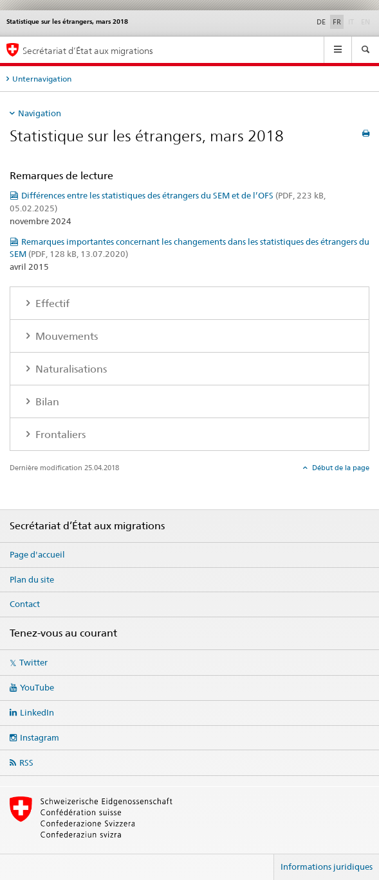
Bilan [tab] (46, 402)
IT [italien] (352, 21)
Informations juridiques (327, 866)
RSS (26, 762)
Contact (25, 604)
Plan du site (32, 579)
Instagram (39, 737)
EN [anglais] (367, 21)
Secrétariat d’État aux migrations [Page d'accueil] (88, 50)
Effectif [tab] (51, 303)
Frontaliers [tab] (59, 434)
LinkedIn (37, 712)
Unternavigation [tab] (41, 79)
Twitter (33, 662)
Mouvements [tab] (65, 336)
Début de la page (339, 467)
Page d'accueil (37, 554)
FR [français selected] (337, 21)
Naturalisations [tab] (70, 369)
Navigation (39, 113)
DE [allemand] (321, 21)
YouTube (37, 687)
